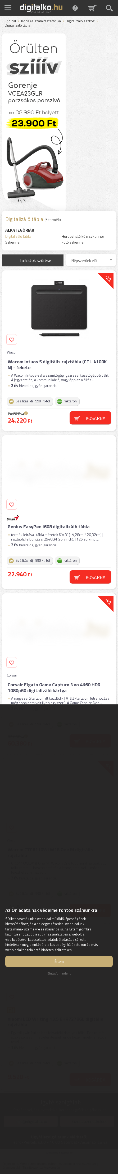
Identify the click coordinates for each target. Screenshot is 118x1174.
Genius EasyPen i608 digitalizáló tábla (49, 526)
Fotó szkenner (73, 242)
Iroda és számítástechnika (41, 21)
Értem (59, 961)
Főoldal (10, 21)
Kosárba (96, 418)
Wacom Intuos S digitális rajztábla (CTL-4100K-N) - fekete (58, 364)
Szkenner (13, 242)
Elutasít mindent (59, 973)
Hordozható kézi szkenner (83, 236)
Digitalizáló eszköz (80, 21)
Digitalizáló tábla (18, 236)
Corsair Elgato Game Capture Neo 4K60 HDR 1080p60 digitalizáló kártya (54, 687)
